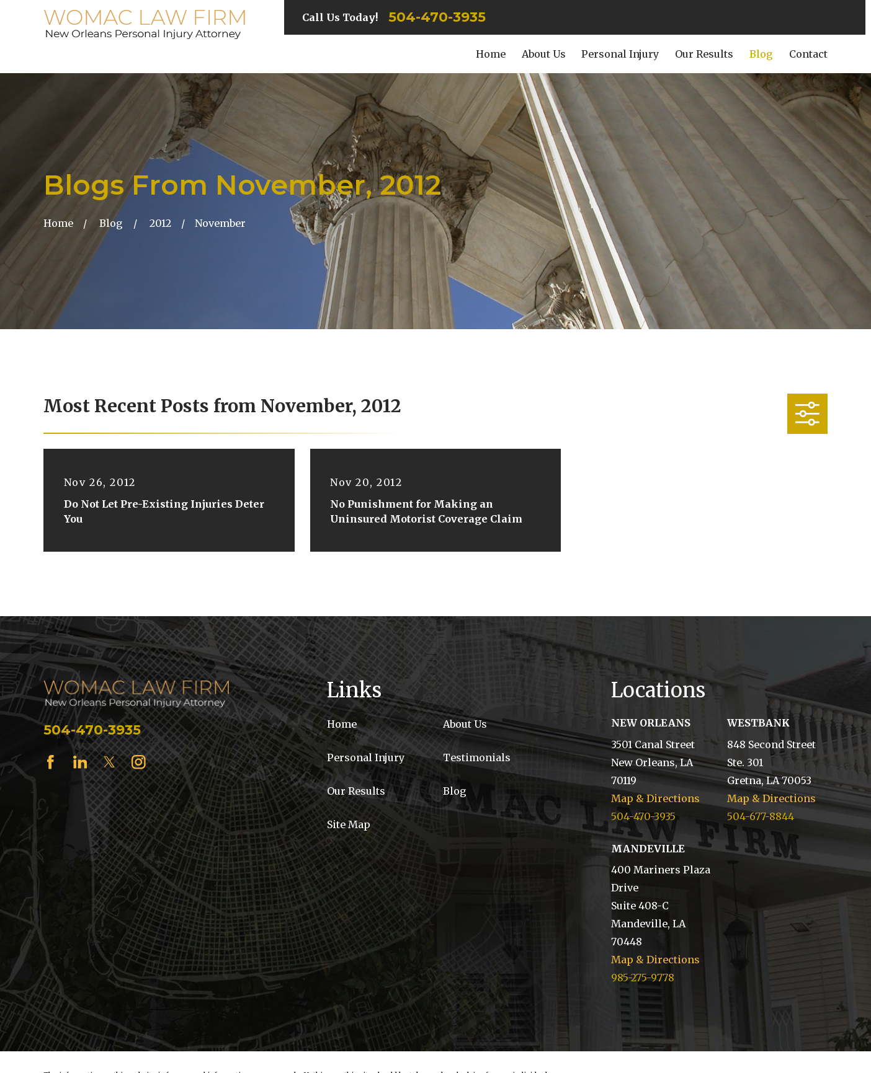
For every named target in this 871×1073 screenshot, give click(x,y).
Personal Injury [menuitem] (620, 54)
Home (342, 724)
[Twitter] (109, 762)
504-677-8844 (760, 816)
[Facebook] (50, 762)
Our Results (356, 791)
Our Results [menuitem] (704, 54)
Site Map (348, 824)
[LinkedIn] (80, 762)
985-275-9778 (642, 977)
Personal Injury (365, 757)
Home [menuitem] (491, 54)
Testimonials (477, 757)
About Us (465, 724)
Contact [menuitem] (808, 54)
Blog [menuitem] (761, 54)
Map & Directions (655, 798)
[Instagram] (139, 762)
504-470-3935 (437, 17)
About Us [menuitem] (544, 54)
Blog (455, 791)
